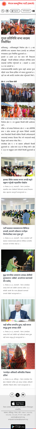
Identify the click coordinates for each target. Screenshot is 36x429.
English (15, 11)
